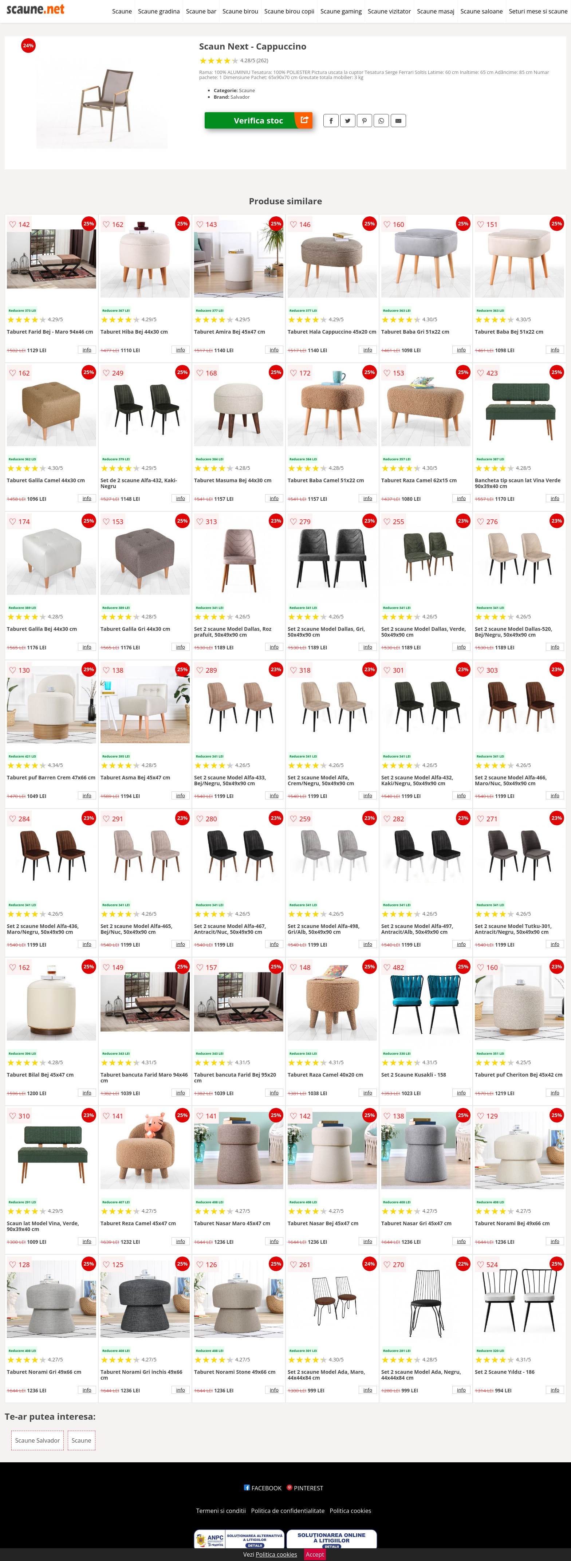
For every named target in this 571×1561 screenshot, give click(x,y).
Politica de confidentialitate (288, 1511)
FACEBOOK (262, 1488)
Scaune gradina (159, 11)
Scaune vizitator (389, 11)
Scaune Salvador (37, 1440)
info (87, 349)
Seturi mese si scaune (538, 11)
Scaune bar (201, 11)
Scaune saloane (482, 11)
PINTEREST (305, 1488)
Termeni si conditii (221, 1511)
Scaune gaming (341, 11)
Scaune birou (240, 11)
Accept (315, 1554)
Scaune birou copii (289, 11)
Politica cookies (350, 1511)
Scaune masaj (435, 11)
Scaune (122, 11)
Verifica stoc (273, 120)
